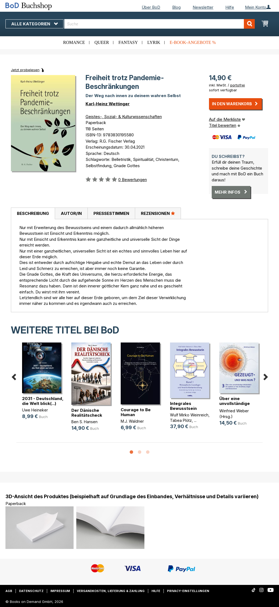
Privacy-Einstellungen (188, 591)
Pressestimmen (111, 213)
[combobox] (159, 24)
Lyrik (153, 42)
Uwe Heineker (35, 410)
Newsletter (203, 7)
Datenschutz (31, 591)
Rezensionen (158, 213)
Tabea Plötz (181, 420)
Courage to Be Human (136, 412)
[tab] (33, 214)
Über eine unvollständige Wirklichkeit (234, 403)
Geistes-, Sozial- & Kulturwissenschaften (124, 116)
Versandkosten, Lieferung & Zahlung (111, 591)
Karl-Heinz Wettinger (108, 103)
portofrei (237, 85)
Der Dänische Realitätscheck (86, 413)
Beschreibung (33, 213)
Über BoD (151, 7)
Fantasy (128, 42)
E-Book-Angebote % (193, 42)
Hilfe (229, 7)
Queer (102, 42)
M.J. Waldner (132, 421)
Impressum (60, 591)
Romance (74, 42)
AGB (8, 591)
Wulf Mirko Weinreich (189, 415)
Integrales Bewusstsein (183, 406)
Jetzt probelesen (25, 70)
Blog (176, 7)
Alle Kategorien (34, 23)
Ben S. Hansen (84, 421)
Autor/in (71, 213)
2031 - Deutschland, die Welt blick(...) (42, 401)
